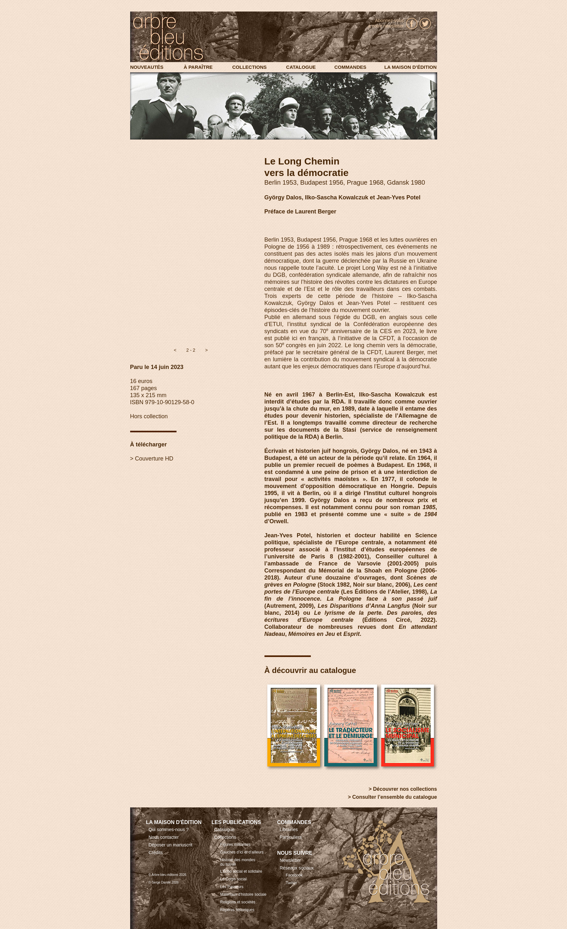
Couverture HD (154, 458)
